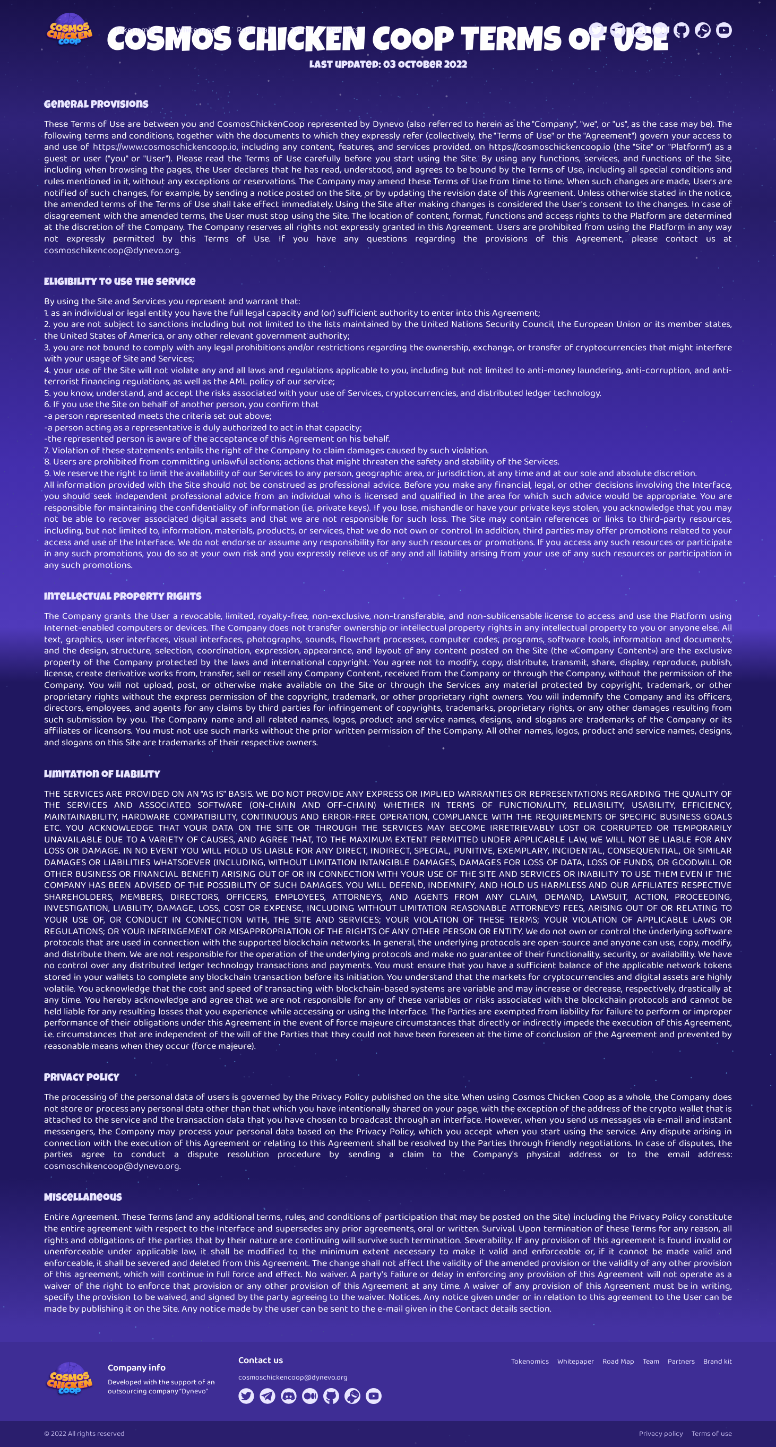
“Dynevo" (193, 1391)
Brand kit (717, 1361)
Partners (343, 30)
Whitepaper (197, 30)
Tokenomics (136, 30)
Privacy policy (661, 1434)
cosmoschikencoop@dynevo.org (111, 250)
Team (299, 30)
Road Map (254, 30)
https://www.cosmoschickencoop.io (165, 147)
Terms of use (712, 1434)
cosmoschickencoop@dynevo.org (293, 1377)
